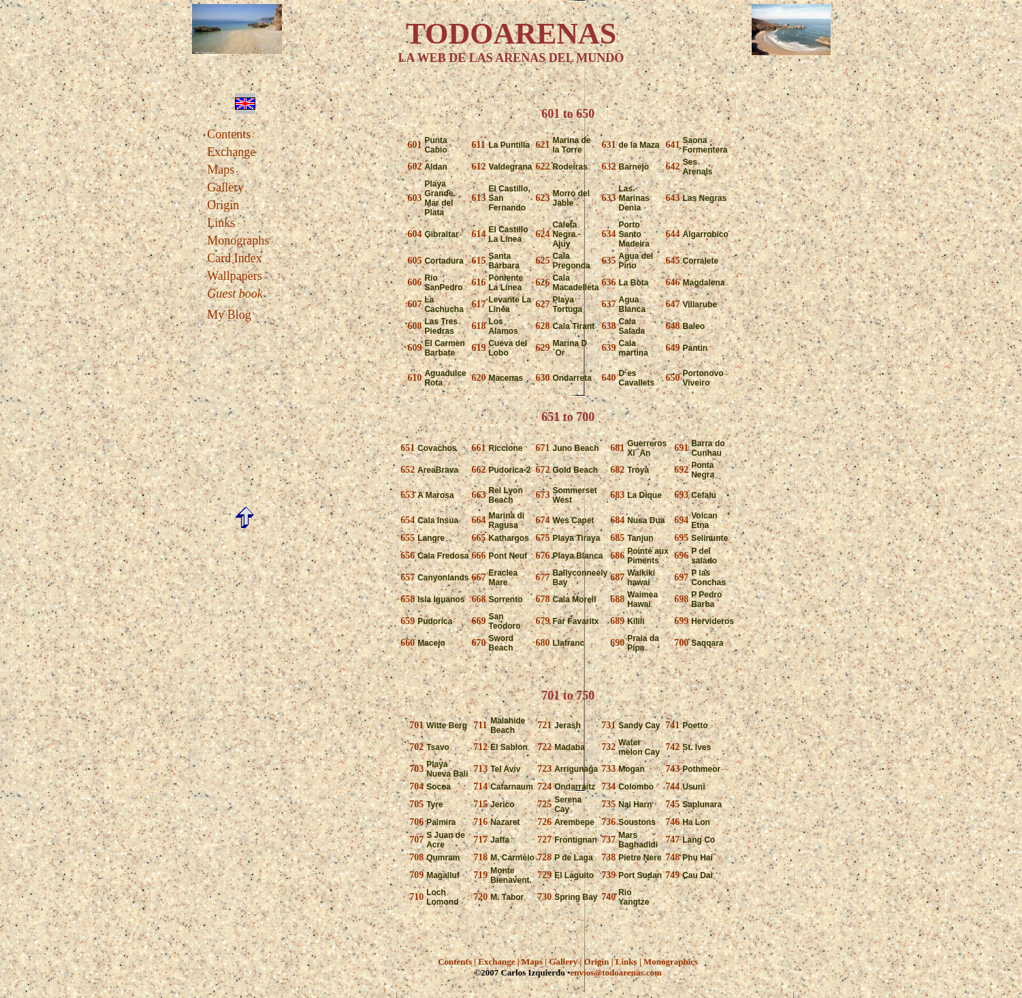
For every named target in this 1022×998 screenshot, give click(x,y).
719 (480, 875)
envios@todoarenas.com (616, 972)
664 (478, 520)
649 (673, 348)
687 (617, 577)
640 (609, 378)
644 (673, 234)
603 (414, 198)
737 (608, 840)
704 (416, 786)
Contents (229, 134)
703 (416, 769)
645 (673, 260)
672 (542, 470)
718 (480, 857)
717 (480, 840)
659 (407, 621)
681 (617, 448)
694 (681, 520)
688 (617, 599)
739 (608, 875)
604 (414, 234)
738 (608, 857)
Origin (223, 205)
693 (681, 495)
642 (673, 166)
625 (542, 260)
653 (407, 495)
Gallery (225, 187)
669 (478, 621)
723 (544, 769)
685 (617, 538)
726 (544, 822)
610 (414, 378)
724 (544, 786)
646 (673, 282)
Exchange (231, 152)
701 (416, 725)
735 (608, 804)
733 (608, 769)
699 (681, 621)
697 (681, 577)
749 (672, 875)
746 (672, 822)
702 (416, 747)
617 (478, 304)
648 (673, 326)
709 (416, 875)
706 (416, 822)
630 (542, 378)
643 (673, 198)
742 (672, 747)
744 (672, 786)
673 (542, 495)
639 (609, 348)
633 (609, 198)
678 (542, 599)
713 (480, 769)
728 (544, 857)
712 (480, 747)
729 (544, 875)
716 (480, 822)
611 (478, 145)
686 (617, 555)
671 (542, 448)
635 (609, 260)
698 (681, 599)
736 (608, 822)
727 (544, 840)
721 (544, 725)
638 (609, 326)
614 (478, 234)
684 (617, 520)
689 (617, 621)
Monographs (238, 240)
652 (407, 470)
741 (672, 725)
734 (608, 786)
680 (542, 643)
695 (681, 538)
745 (672, 804)
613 (478, 198)
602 (414, 166)
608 (414, 326)
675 (542, 538)
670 (478, 643)
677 (542, 577)
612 (478, 166)
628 (542, 326)
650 (673, 378)
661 (478, 448)
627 (542, 304)
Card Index (234, 258)
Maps (220, 169)
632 (609, 166)
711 (480, 725)
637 (609, 304)
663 (478, 495)
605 (414, 260)
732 (608, 747)
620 (478, 378)
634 (609, 234)
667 (478, 577)
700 (681, 643)
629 (542, 348)
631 (609, 145)
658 (407, 599)
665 (478, 538)
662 (478, 470)
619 (478, 348)
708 (416, 857)
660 (407, 643)
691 (681, 448)
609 (414, 348)
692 (681, 470)
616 (478, 282)
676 (542, 555)
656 (407, 555)
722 (544, 747)
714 (480, 786)
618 (478, 326)
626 (542, 282)
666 (478, 555)
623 (542, 198)
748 (672, 857)
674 (542, 520)
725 (544, 804)
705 (416, 804)
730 (544, 897)
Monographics (670, 961)
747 (672, 840)
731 (608, 725)
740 (608, 897)
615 (478, 260)
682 (617, 470)
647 (673, 304)
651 (407, 448)
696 (681, 555)
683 (617, 495)
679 (542, 621)
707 (416, 840)
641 (673, 145)
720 (480, 897)
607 (414, 304)
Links (221, 223)
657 (407, 577)
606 (414, 282)
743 (672, 769)
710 (416, 897)
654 (407, 520)
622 (542, 166)
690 (617, 643)
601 (414, 145)
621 (542, 145)
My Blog (229, 315)
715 (480, 804)
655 (407, 538)
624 (542, 234)
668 (478, 599)
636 (609, 282)
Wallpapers (234, 276)
